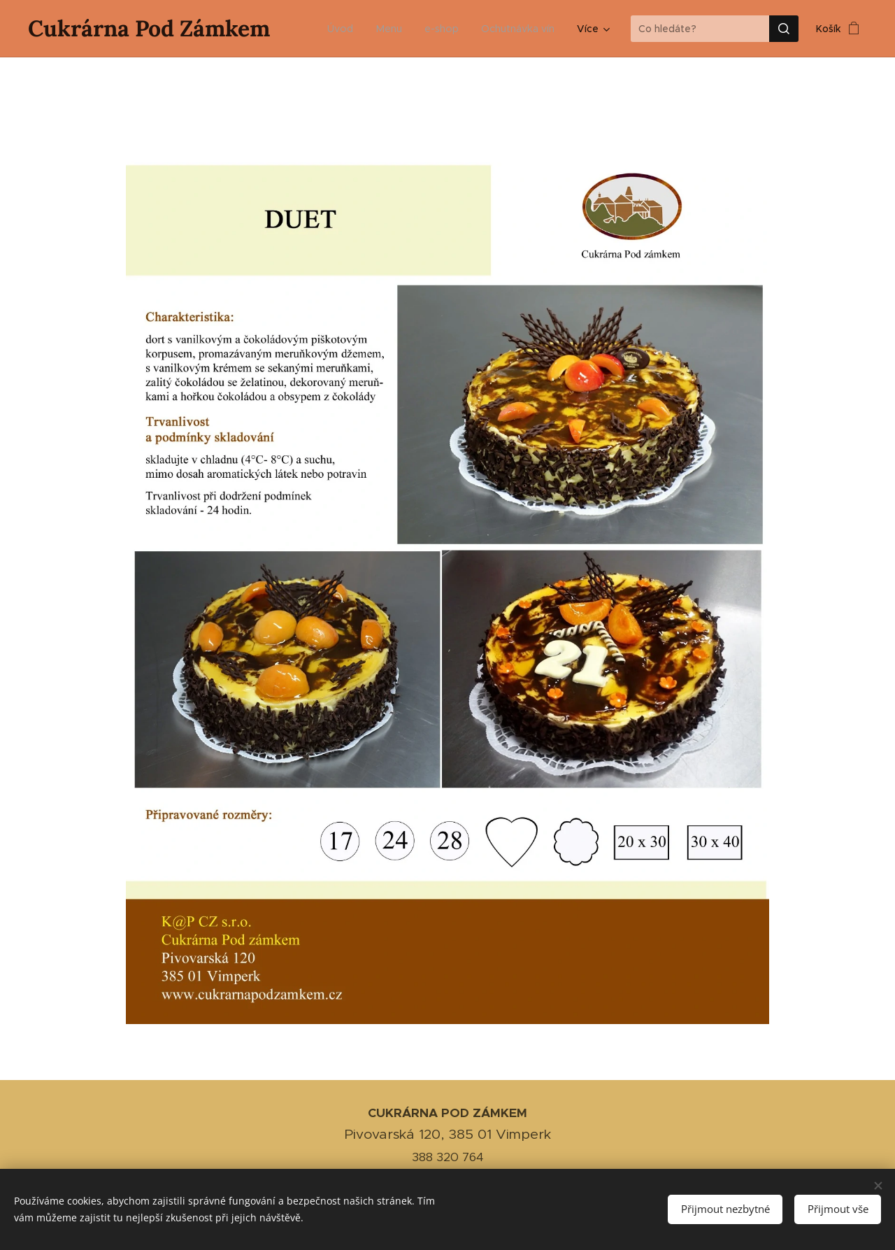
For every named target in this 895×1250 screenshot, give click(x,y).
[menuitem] (347, 28)
